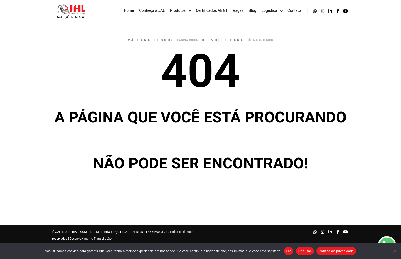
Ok (288, 251)
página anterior (260, 40)
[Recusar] (394, 251)
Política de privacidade (336, 251)
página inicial (188, 40)
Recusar (304, 251)
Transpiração (103, 238)
